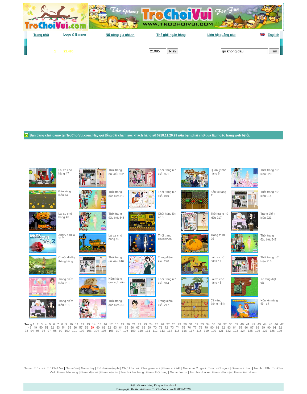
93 (26, 330)
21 (133, 324)
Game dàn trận (222, 372)
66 (132, 327)
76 (189, 327)
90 (269, 327)
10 (71, 324)
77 (194, 327)
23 (145, 324)
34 (207, 324)
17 (111, 324)
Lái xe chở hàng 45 (115, 237)
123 (235, 330)
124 (242, 330)
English (273, 35)
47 (282, 324)
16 (105, 324)
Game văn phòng (43, 43)
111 (147, 330)
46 (276, 324)
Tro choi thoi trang (132, 372)
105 (103, 330)
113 (162, 330)
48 (29, 327)
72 (166, 327)
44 (264, 324)
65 (126, 327)
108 (125, 330)
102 (81, 330)
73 (172, 327)
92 (280, 327)
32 (196, 324)
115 (177, 330)
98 (54, 330)
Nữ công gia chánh (120, 35)
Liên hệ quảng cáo (221, 35)
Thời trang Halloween (165, 237)
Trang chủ (41, 35)
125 (250, 330)
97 (49, 330)
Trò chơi (39, 368)
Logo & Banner (74, 34)
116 (184, 330)
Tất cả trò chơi (190, 43)
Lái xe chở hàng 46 (65, 215)
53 (58, 327)
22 (139, 324)
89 (263, 327)
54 (63, 327)
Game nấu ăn (109, 372)
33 (202, 324)
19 (122, 324)
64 (120, 327)
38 (230, 324)
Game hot (240, 43)
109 (133, 330)
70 (154, 327)
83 (229, 327)
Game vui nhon (241, 368)
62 (109, 327)
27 (167, 324)
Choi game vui (150, 368)
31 (190, 324)
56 (75, 327)
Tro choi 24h (262, 368)
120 (213, 330)
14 (94, 324)
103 (89, 330)
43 (259, 324)
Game (28, 368)
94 (32, 330)
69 (149, 327)
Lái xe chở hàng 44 (217, 259)
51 (46, 327)
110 (140, 330)
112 (154, 330)
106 (111, 330)
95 (37, 330)
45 (270, 324)
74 (177, 327)
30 (185, 324)
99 (60, 330)
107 (118, 330)
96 (43, 330)
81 (217, 327)
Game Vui (72, 368)
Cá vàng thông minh (218, 302)
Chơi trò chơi (130, 368)
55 (69, 327)
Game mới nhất (73, 43)
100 (67, 330)
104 (96, 330)
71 (160, 327)
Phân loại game (130, 43)
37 (225, 324)
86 (246, 327)
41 (247, 324)
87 (252, 327)
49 (35, 327)
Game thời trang (157, 372)
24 (150, 324)
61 (103, 327)
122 (228, 330)
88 (257, 327)
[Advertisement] (66, 95)
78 (200, 327)
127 (264, 330)
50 (41, 327)
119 (206, 330)
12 (82, 324)
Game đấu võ (89, 372)
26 (162, 324)
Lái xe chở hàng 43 (217, 280)
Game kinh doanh (245, 372)
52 (52, 327)
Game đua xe (178, 372)
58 (86, 327)
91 (274, 327)
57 (80, 327)
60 (97, 327)
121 (220, 330)
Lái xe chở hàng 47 (65, 171)
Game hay (88, 368)
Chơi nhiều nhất (102, 43)
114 (169, 330)
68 (143, 327)
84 (234, 327)
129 (279, 330)
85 (240, 327)
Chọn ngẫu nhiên (161, 43)
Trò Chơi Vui (55, 368)
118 (199, 330)
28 (173, 324)
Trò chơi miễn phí (108, 368)
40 (242, 324)
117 (191, 330)
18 (116, 324)
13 (88, 324)
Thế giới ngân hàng (171, 35)
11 (76, 324)
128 (272, 330)
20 (128, 324)
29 (179, 324)
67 (137, 327)
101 (74, 330)
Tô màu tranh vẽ (264, 43)
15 (99, 324)
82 (223, 327)
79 (206, 327)
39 (236, 324)
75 (183, 327)
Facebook (170, 385)
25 (156, 324)
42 (253, 324)
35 (213, 324)
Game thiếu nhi (217, 43)
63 (115, 327)
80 (212, 327)
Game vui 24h (171, 368)
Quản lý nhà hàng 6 (218, 171)
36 (219, 324)
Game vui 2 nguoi (194, 368)
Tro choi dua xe (200, 372)
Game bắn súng (67, 372)
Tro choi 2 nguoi (218, 368)
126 (257, 330)
